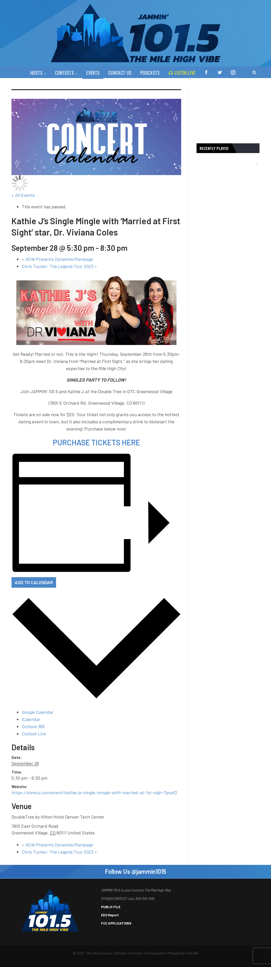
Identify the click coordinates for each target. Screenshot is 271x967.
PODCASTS (150, 72)
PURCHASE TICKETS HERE (96, 442)
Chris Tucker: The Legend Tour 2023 (59, 266)
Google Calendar (37, 712)
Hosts (33, 72)
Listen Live (182, 72)
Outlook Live (34, 733)
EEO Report (110, 915)
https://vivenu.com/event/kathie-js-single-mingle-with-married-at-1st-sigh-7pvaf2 (94, 792)
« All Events (23, 195)
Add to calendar (34, 582)
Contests (62, 72)
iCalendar (31, 719)
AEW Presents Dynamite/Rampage (57, 259)
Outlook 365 (33, 726)
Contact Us (119, 72)
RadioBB (192, 953)
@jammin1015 (149, 871)
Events (91, 72)
